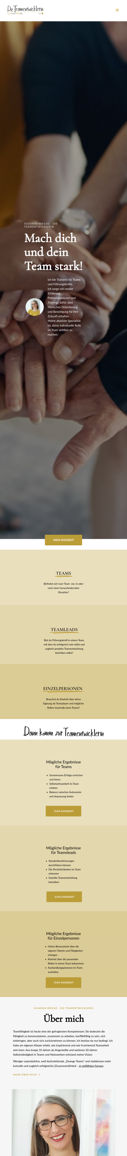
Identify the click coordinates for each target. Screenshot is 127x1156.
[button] (117, 10)
